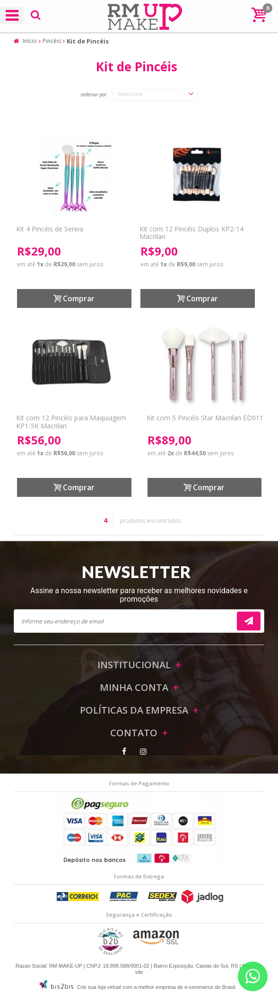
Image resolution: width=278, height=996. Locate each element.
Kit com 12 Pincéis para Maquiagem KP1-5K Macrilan (71, 421)
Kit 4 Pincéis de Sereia (49, 228)
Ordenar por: (94, 95)
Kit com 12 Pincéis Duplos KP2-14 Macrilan (191, 232)
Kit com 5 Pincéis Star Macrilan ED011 (205, 417)
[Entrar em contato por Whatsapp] (253, 976)
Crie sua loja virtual (99, 987)
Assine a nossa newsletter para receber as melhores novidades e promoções (139, 595)
